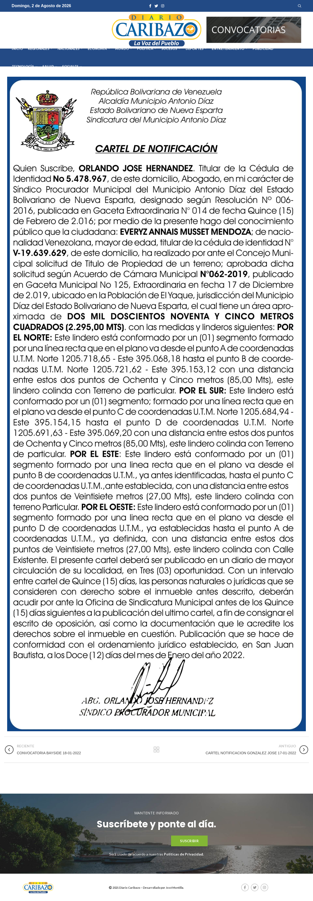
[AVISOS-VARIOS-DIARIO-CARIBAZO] (253, 29)
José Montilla (174, 887)
